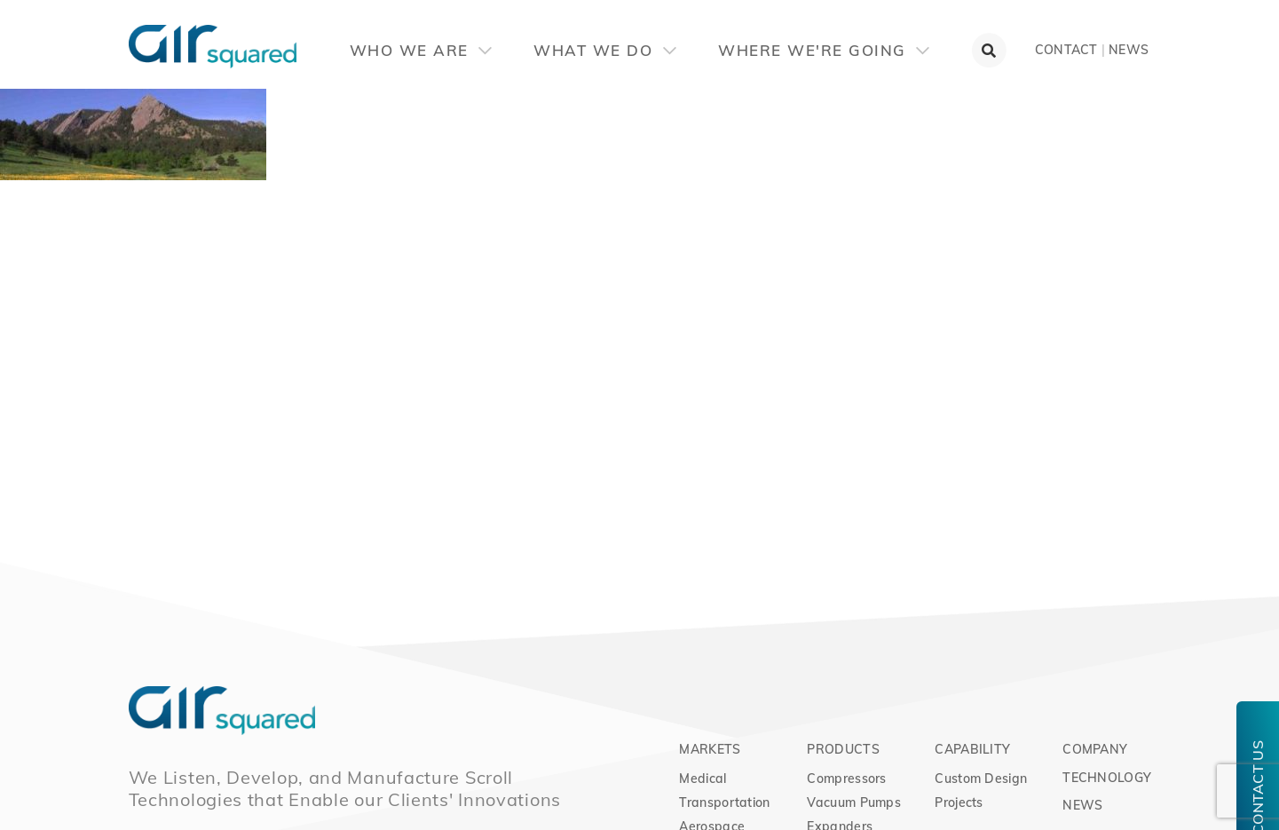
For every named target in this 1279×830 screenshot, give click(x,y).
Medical (702, 779)
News (1129, 50)
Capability (972, 749)
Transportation (724, 802)
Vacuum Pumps (854, 802)
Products (843, 749)
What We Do (604, 50)
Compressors (846, 779)
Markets (709, 749)
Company (1094, 749)
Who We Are (421, 50)
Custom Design (981, 779)
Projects (959, 802)
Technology (1106, 778)
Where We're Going (823, 50)
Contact (1066, 50)
